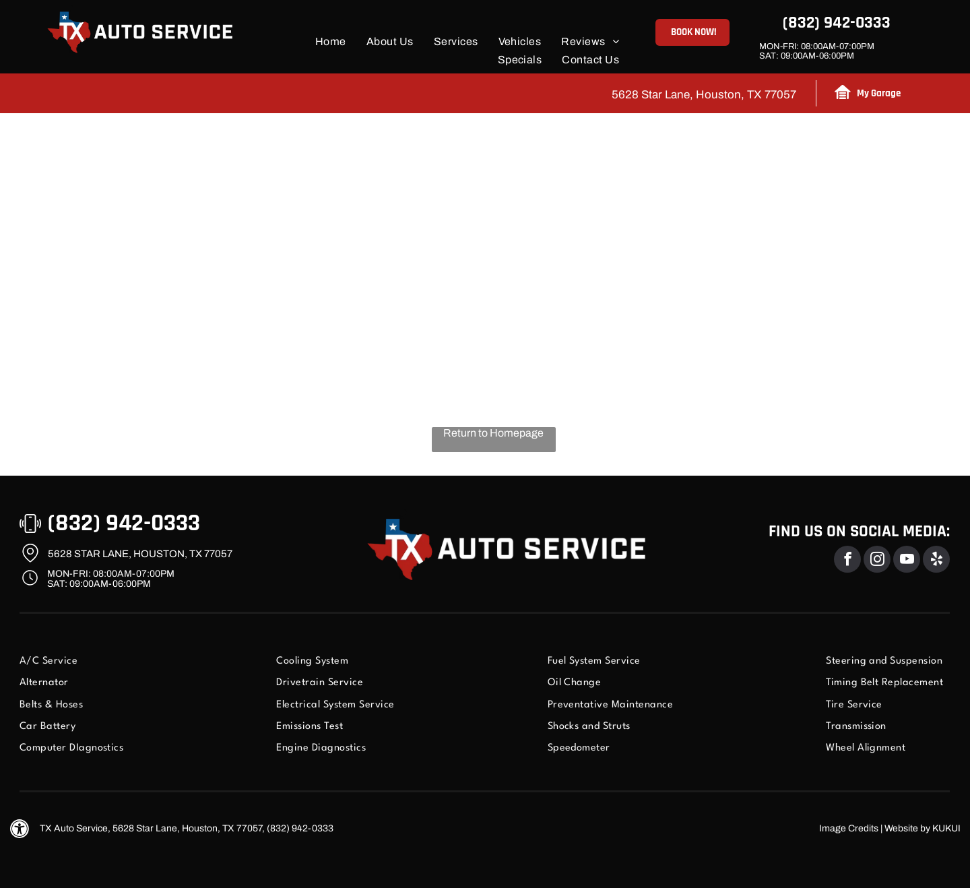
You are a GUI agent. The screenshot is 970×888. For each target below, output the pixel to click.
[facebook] (847, 561)
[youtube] (906, 561)
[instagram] (877, 561)
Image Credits (848, 828)
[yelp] (936, 561)
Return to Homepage (493, 433)
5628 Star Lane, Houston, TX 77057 (704, 94)
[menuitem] (330, 41)
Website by (907, 828)
